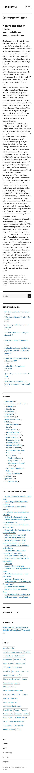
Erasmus (17, 660)
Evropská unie (8, 663)
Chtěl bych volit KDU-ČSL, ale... (16, 556)
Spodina (20, 283)
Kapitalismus (6, 279)
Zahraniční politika (13, 473)
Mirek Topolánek (9, 687)
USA (4, 718)
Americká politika (12, 424)
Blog (4, 739)
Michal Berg (7, 627)
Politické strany (11, 453)
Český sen (8, 563)
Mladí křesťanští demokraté (13, 691)
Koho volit (15, 671)
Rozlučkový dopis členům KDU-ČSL (17, 594)
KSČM (19, 675)
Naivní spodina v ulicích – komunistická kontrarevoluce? (14, 30)
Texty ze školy (13, 461)
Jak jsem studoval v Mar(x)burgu (16, 597)
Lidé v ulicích (23, 279)
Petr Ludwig (16, 627)
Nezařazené (8, 414)
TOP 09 (26, 714)
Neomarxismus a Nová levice (15, 587)
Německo (9, 406)
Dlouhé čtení (9, 412)
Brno (8, 427)
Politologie (10, 455)
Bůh (23, 275)
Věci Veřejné (18, 725)
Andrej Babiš (8, 656)
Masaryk (5, 281)
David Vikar (21, 630)
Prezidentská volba (10, 702)
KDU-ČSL (6, 671)
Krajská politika (12, 442)
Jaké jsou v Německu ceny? (14, 579)
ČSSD (19, 729)
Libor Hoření (11, 630)
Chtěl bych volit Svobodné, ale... (16, 517)
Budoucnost (8, 401)
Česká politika (11, 430)
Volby (8, 471)
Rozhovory (8, 476)
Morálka (14, 281)
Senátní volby (8, 714)
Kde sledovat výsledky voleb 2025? (16, 312)
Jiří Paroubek (20, 663)
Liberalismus (8, 683)
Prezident (14, 698)
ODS (18, 694)
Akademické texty (14, 458)
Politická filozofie (12, 448)
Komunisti (14, 279)
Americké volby (9, 648)
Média (10, 281)
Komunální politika (13, 440)
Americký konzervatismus (12, 652)
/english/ (6, 762)
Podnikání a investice (12, 419)
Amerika (27, 652)
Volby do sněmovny (16, 722)
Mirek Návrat (10, 7)
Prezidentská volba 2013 (12, 706)
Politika (11, 275)
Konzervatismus (9, 675)
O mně (5, 744)
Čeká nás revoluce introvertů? (15, 535)
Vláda (11, 718)
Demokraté (13, 277)
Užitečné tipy (7, 753)
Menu (28, 6)
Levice (24, 679)
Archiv (5, 748)
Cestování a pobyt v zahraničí (14, 404)
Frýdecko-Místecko (13, 435)
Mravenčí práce (22, 281)
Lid (18, 279)
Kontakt (5, 757)
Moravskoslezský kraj (14, 445)
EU (24, 660)
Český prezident (9, 729)
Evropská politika (12, 432)
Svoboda (18, 714)
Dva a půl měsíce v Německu (15, 538)
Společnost (17, 275)
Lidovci (17, 683)
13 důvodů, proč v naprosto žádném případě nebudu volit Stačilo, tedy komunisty (17, 350)
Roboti (16, 710)
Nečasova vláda (7, 283)
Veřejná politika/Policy (14, 468)
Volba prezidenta (21, 718)
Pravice (6, 698)
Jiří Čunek (7, 667)
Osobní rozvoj (9, 417)
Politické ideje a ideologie (15, 450)
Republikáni (7, 710)
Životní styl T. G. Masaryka (14, 566)
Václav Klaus (7, 725)
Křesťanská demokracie (11, 679)
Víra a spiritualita (10, 481)
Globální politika (12, 437)
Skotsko (9, 409)
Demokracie (6, 277)
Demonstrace (22, 277)
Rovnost (14, 283)
